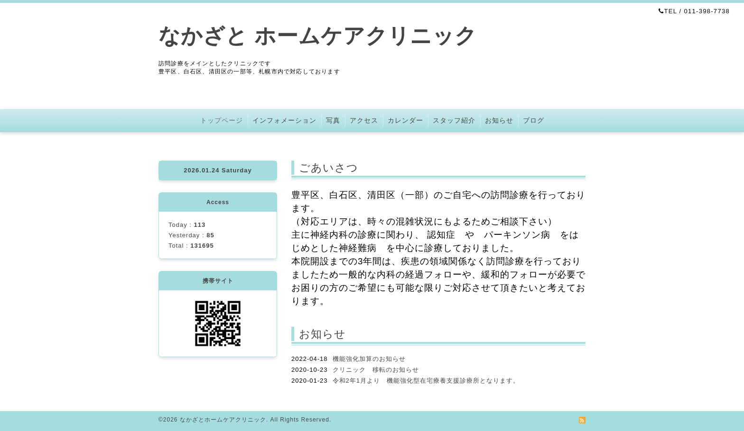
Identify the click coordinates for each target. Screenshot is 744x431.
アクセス (364, 120)
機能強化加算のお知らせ (369, 358)
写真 (333, 120)
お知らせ (499, 120)
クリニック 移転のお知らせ (376, 369)
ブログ (533, 120)
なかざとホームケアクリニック (223, 419)
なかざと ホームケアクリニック (317, 36)
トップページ (221, 120)
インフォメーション (284, 120)
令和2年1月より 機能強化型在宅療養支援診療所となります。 (426, 380)
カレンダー (405, 120)
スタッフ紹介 (454, 120)
